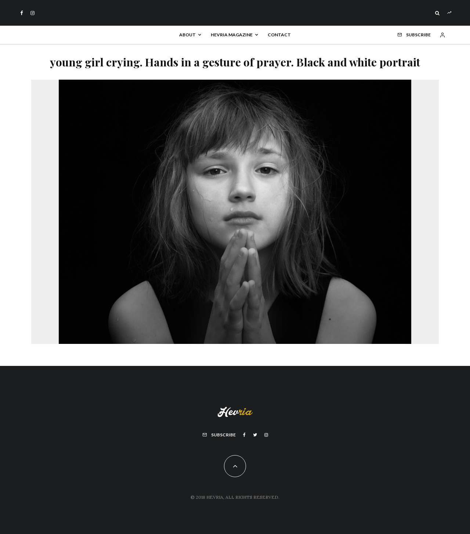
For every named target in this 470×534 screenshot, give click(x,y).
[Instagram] (32, 13)
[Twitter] (255, 435)
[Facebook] (22, 13)
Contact (279, 34)
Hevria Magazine (232, 34)
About (187, 34)
